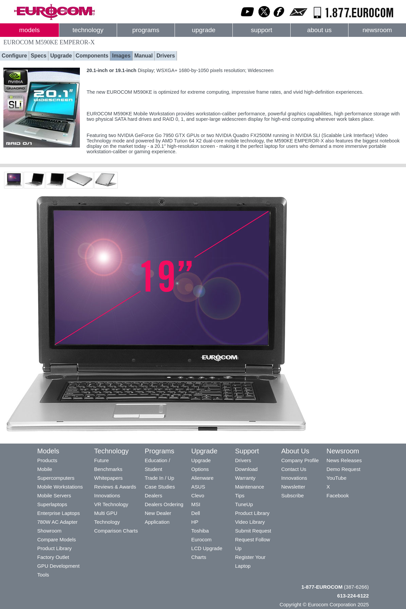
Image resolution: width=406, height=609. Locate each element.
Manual (143, 56)
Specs (39, 56)
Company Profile (300, 460)
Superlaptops (52, 504)
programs (145, 29)
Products (47, 460)
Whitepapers (108, 478)
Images (121, 56)
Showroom (49, 531)
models (29, 29)
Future (101, 460)
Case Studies (160, 487)
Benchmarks (108, 469)
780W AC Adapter (57, 522)
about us (319, 29)
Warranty (245, 478)
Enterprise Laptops (58, 513)
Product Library (54, 548)
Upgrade (61, 56)
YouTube (336, 478)
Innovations (107, 495)
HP (194, 522)
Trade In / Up (159, 478)
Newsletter (293, 487)
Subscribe (292, 495)
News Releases (344, 460)
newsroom (377, 29)
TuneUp (244, 504)
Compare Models (56, 539)
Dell (195, 513)
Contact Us (293, 469)
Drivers (165, 56)
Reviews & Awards (115, 487)
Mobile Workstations (60, 487)
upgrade (203, 29)
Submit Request (253, 531)
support (261, 29)
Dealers (153, 495)
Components (92, 56)
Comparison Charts (116, 531)
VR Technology (111, 504)
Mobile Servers (54, 495)
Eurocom (201, 539)
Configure (14, 56)
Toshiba (200, 531)
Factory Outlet (53, 557)
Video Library (250, 522)
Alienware (202, 478)
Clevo (197, 495)
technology (87, 29)
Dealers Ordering (164, 504)
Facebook (337, 495)
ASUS (198, 487)
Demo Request (343, 469)
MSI (195, 504)
